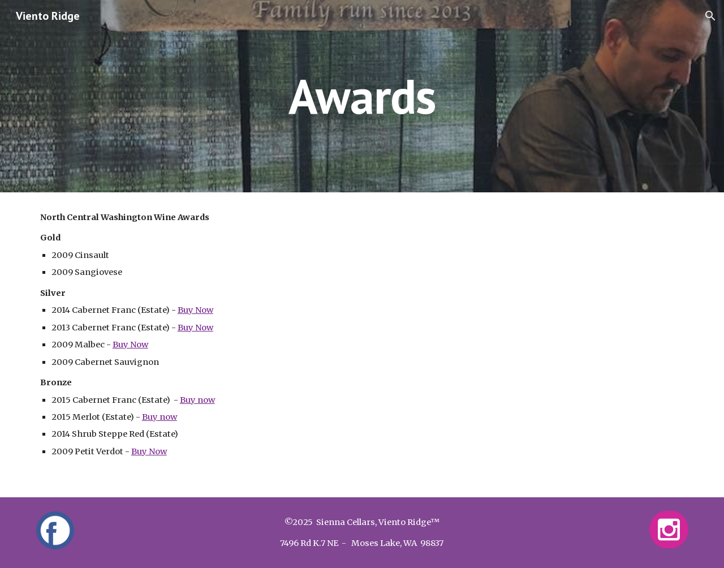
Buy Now (195, 310)
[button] (710, 15)
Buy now (197, 400)
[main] (362, 95)
